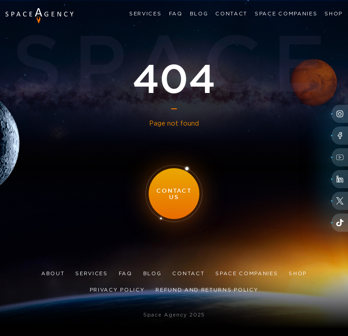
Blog (199, 14)
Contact (231, 14)
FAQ (176, 14)
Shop (333, 14)
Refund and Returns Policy (206, 290)
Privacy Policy (117, 290)
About (52, 274)
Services (145, 14)
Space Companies (286, 14)
